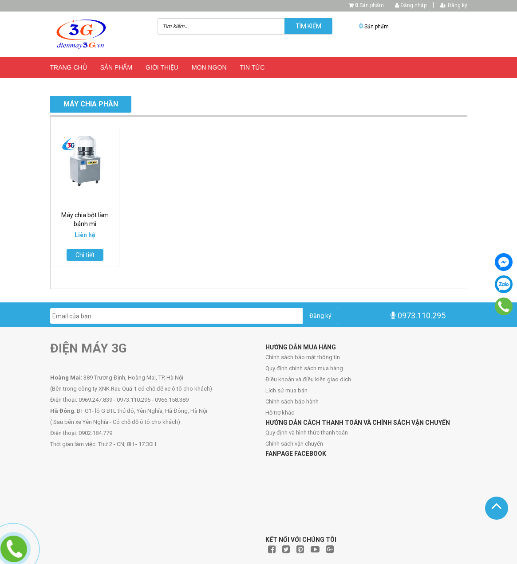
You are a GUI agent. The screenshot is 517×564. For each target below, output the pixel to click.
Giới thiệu (162, 67)
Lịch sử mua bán (286, 390)
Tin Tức (252, 67)
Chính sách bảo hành (292, 401)
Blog (58, 86)
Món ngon (209, 67)
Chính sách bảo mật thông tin (302, 357)
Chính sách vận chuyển (294, 443)
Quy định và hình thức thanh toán (306, 432)
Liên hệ (92, 86)
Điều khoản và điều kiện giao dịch (308, 379)
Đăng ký (453, 5)
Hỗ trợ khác (279, 412)
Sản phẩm (369, 5)
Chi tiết (85, 254)
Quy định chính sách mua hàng (304, 368)
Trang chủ (68, 67)
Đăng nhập (410, 5)
